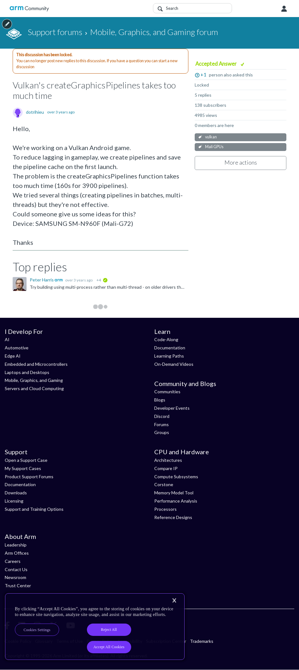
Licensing (14, 501)
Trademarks (201, 641)
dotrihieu (35, 112)
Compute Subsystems (176, 476)
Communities (167, 391)
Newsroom (15, 577)
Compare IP (166, 468)
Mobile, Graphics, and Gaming (34, 380)
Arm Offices (17, 553)
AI (7, 339)
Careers (13, 561)
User (284, 9)
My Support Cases (23, 468)
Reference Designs (173, 517)
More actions (240, 162)
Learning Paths (169, 356)
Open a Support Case (26, 460)
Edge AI (13, 356)
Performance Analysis (175, 501)
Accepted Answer (216, 63)
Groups (161, 432)
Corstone (163, 484)
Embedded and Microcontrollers (36, 364)
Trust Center (18, 585)
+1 (203, 74)
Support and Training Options (34, 509)
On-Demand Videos (173, 364)
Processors (165, 509)
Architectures (168, 460)
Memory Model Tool (173, 492)
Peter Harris (42, 279)
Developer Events (172, 408)
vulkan (211, 137)
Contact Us (16, 569)
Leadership (16, 544)
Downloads (16, 492)
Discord (161, 416)
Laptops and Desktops (27, 372)
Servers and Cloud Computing (34, 388)
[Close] (174, 600)
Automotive (16, 347)
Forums (161, 424)
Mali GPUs (214, 146)
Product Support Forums (29, 476)
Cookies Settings (37, 630)
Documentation (169, 347)
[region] (95, 626)
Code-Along (166, 339)
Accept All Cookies (108, 647)
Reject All (109, 629)
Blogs (159, 399)
